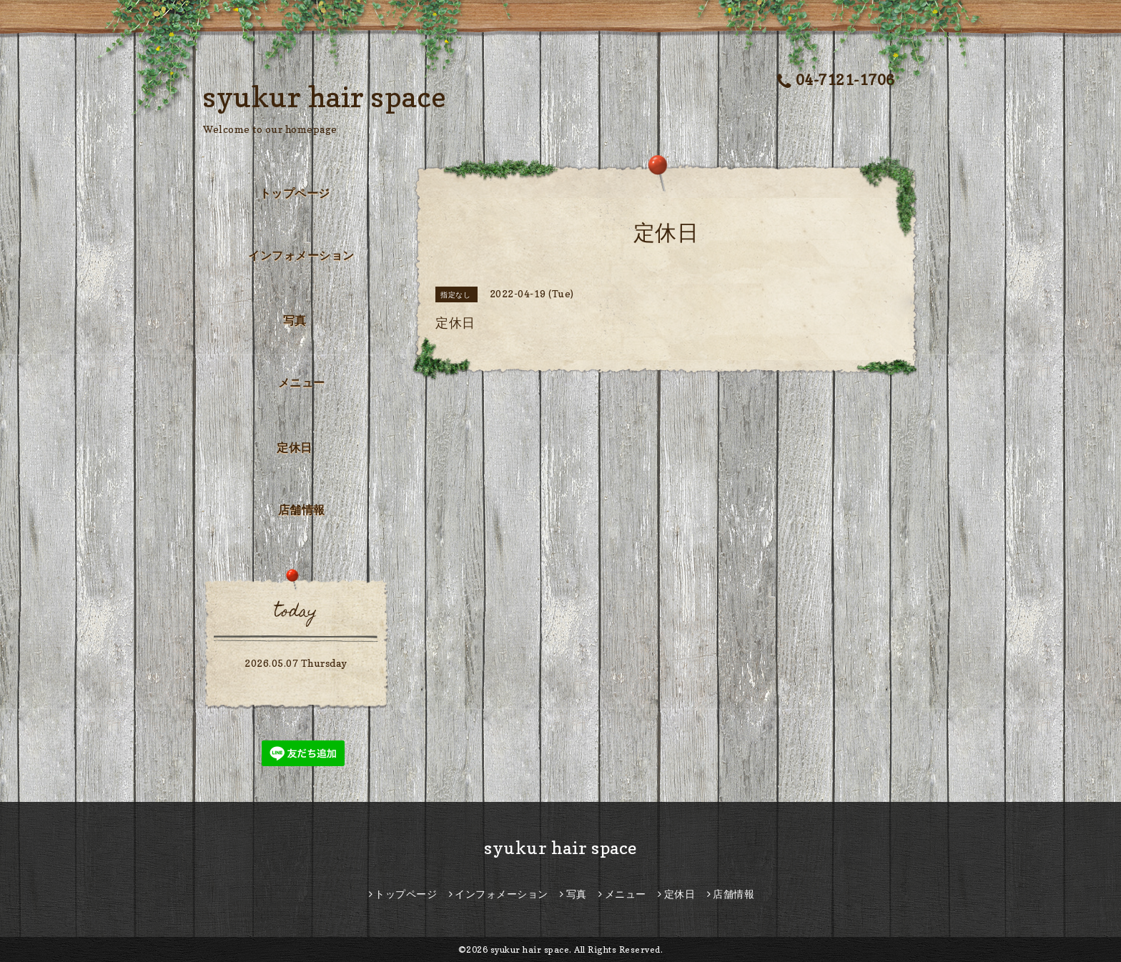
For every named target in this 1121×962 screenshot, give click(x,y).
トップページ (295, 193)
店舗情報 (301, 509)
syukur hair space (325, 96)
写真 (295, 320)
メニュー (301, 382)
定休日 (294, 447)
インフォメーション (301, 255)
